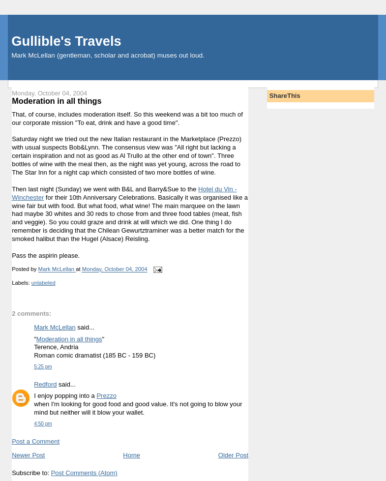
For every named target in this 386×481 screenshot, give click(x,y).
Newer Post (28, 455)
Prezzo (106, 395)
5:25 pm (43, 366)
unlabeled (43, 283)
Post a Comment (35, 441)
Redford (45, 384)
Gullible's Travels (66, 41)
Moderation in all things (69, 339)
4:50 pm (43, 423)
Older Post (233, 455)
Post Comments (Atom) (84, 473)
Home (131, 455)
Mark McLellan (55, 327)
